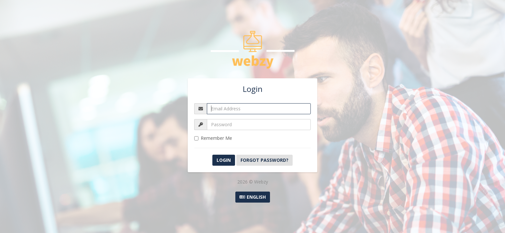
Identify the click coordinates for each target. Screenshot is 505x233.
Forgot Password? (264, 160)
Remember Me (213, 138)
